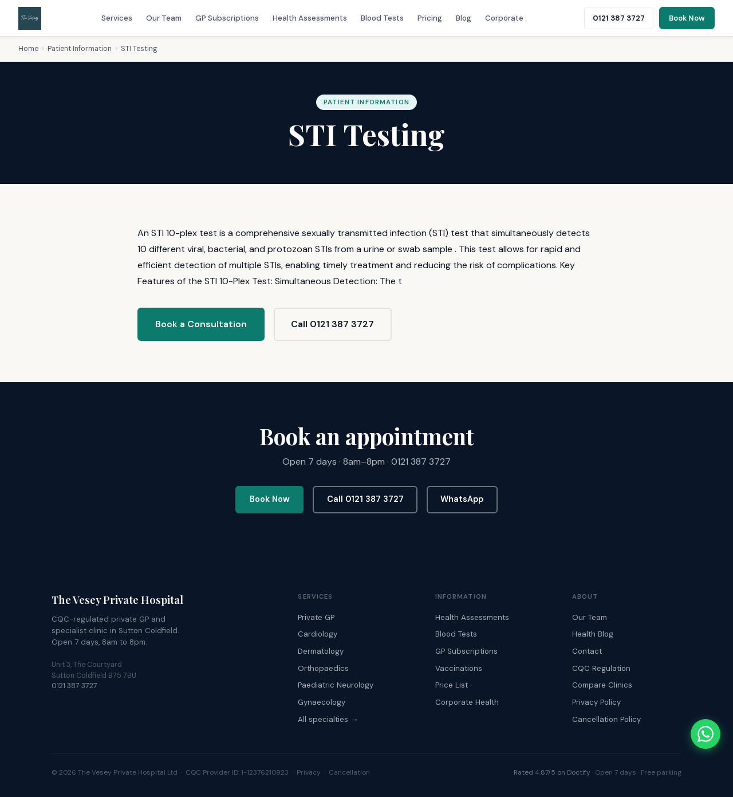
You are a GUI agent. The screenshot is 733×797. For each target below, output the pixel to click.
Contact (587, 651)
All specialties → (328, 719)
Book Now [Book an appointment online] (687, 18)
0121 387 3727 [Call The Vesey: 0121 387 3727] (619, 18)
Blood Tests (382, 18)
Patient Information (80, 48)
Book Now (270, 499)
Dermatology (321, 651)
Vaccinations (458, 668)
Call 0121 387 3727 (332, 324)
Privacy (309, 772)
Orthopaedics (323, 668)
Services (116, 18)
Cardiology (317, 634)
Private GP (316, 617)
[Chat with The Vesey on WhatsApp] (705, 734)
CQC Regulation (601, 668)
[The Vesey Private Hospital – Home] (29, 18)
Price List (451, 685)
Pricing (429, 18)
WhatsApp (461, 499)
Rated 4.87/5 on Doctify (552, 772)
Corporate (504, 18)
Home (28, 48)
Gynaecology (321, 702)
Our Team (164, 18)
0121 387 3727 (74, 685)
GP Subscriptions (227, 18)
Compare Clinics (602, 685)
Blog (463, 18)
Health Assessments (310, 18)
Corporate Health (467, 702)
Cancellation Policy (606, 719)
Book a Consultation (201, 324)
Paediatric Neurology (335, 685)
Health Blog (592, 634)
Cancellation (349, 772)
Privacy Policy (596, 702)
